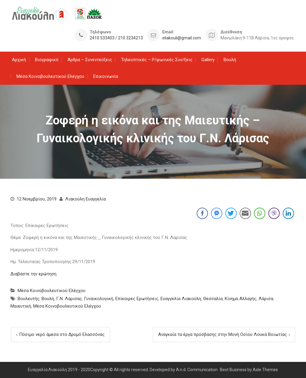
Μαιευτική (20, 306)
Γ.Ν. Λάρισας (69, 298)
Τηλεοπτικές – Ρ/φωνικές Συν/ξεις (156, 59)
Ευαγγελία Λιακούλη (180, 298)
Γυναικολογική (98, 298)
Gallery (208, 59)
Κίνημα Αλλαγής (240, 298)
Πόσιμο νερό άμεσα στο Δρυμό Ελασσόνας (62, 334)
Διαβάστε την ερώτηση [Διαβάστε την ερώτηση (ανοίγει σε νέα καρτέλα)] (33, 274)
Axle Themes (265, 369)
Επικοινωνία (105, 76)
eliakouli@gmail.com (181, 38)
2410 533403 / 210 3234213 (116, 38)
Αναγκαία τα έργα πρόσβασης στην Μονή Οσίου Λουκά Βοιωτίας (222, 334)
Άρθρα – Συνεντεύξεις (90, 59)
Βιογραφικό (47, 59)
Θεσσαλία (213, 298)
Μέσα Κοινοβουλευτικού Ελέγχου (50, 76)
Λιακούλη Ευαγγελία (85, 199)
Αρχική (19, 59)
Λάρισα (265, 298)
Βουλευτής (28, 298)
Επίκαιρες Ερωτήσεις (136, 298)
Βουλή (230, 59)
